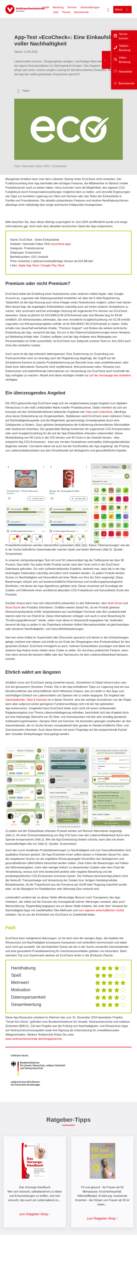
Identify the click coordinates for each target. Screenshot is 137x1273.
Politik (45, 7)
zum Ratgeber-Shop (33, 1214)
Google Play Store (53, 265)
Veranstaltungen (90, 7)
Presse (66, 12)
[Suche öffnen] (108, 9)
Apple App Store (28, 265)
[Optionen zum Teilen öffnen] (23, 90)
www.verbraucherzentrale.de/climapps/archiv (33, 1038)
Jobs (56, 12)
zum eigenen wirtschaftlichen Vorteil (101, 910)
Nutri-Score (115, 603)
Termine (72, 7)
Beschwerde (81, 12)
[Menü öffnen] (122, 9)
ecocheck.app (61, 243)
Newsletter (125, 71)
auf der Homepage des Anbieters (110, 375)
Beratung (58, 7)
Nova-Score (12, 607)
